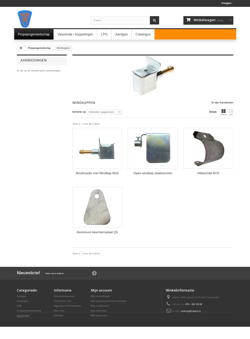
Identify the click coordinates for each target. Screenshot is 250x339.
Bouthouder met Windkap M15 (97, 173)
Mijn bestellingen (100, 296)
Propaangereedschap (29, 310)
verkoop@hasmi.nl (191, 311)
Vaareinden (23, 315)
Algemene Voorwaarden (67, 305)
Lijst (231, 112)
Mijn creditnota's (100, 305)
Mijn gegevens (99, 315)
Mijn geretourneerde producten (108, 301)
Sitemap (58, 315)
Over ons (59, 310)
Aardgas (21, 296)
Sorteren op (79, 111)
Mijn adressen (99, 310)
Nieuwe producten (64, 296)
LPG (19, 305)
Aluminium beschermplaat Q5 (97, 232)
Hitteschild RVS (208, 173)
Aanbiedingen (34, 60)
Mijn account (101, 290)
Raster (223, 112)
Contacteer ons (62, 301)
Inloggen (226, 3)
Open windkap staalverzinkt (153, 173)
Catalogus (22, 301)
